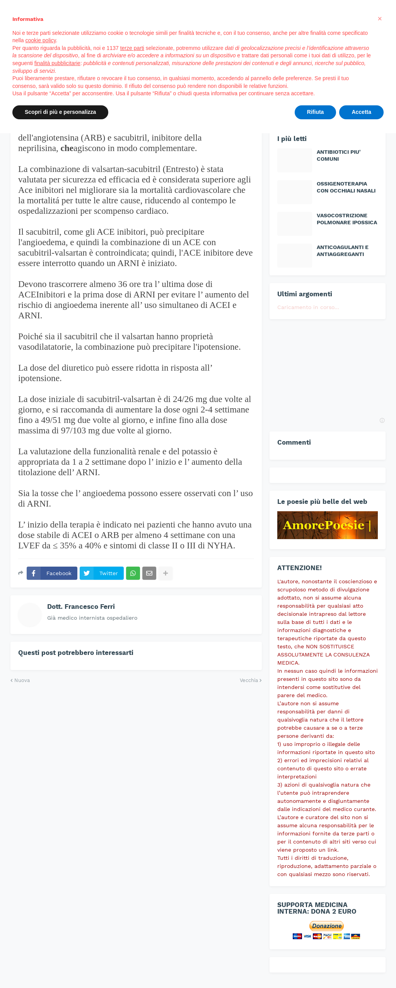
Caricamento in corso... (308, 307)
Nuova (22, 680)
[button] (380, 18)
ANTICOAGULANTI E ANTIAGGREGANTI (343, 250)
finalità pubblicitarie (57, 63)
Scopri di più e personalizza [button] (60, 112)
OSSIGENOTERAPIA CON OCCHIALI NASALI (346, 187)
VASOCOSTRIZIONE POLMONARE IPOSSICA (347, 218)
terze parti (132, 48)
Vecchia (249, 680)
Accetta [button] (361, 112)
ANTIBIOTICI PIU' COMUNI (339, 155)
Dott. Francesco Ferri (81, 606)
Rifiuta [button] (315, 112)
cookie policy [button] (40, 40)
